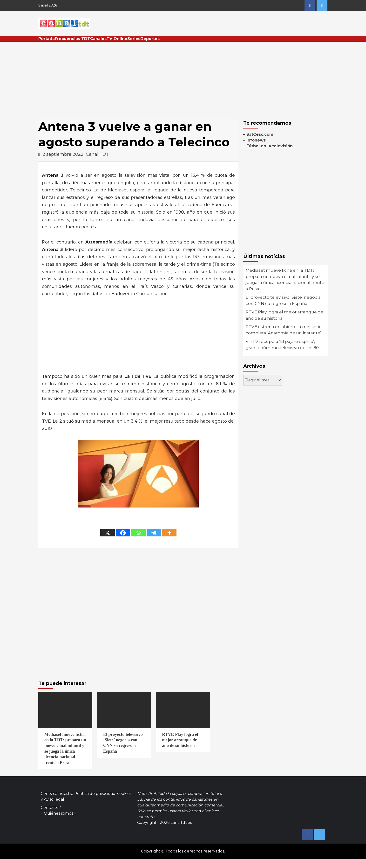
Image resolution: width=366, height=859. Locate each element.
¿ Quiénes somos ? (58, 813)
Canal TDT (97, 154)
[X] (107, 532)
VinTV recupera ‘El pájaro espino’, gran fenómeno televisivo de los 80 (282, 344)
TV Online (117, 38)
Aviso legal (54, 799)
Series (133, 38)
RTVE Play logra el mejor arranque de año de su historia (284, 315)
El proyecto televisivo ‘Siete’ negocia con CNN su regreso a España (283, 300)
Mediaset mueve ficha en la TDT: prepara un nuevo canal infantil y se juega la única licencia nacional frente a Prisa (285, 279)
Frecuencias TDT (72, 38)
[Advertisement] (183, 78)
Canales (98, 38)
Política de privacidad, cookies (102, 793)
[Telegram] (154, 532)
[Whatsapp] (138, 532)
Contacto (50, 807)
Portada (46, 38)
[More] (169, 532)
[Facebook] (123, 532)
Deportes (150, 38)
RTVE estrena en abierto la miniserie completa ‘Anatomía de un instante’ (284, 329)
